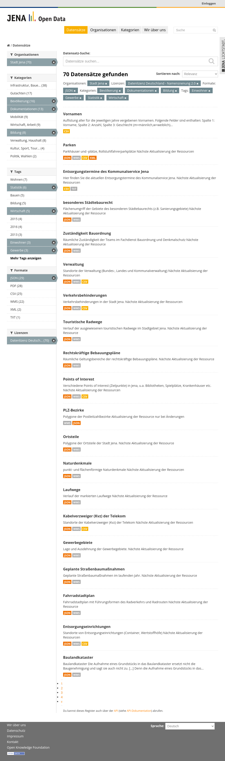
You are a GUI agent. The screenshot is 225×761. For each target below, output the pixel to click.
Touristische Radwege (82, 321)
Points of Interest (78, 379)
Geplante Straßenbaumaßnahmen (94, 569)
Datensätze (75, 29)
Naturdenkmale (77, 463)
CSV (66, 131)
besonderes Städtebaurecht (88, 202)
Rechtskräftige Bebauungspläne (91, 352)
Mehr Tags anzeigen (25, 258)
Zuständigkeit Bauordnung (87, 233)
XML (93, 158)
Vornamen (72, 113)
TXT (73, 189)
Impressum (15, 736)
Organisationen (103, 29)
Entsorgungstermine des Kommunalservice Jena (106, 171)
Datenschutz (16, 730)
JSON (67, 158)
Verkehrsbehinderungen (85, 295)
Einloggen (209, 3)
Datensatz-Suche (76, 53)
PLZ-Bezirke (73, 410)
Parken (69, 144)
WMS (76, 158)
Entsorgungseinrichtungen (86, 626)
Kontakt (12, 742)
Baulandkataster (78, 657)
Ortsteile (71, 436)
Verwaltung (73, 264)
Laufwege (71, 489)
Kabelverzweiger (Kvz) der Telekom (94, 516)
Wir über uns (155, 29)
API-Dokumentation (139, 710)
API (116, 710)
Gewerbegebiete (77, 542)
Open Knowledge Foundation (28, 747)
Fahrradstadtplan (79, 595)
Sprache (157, 726)
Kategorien (130, 29)
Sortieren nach (167, 73)
